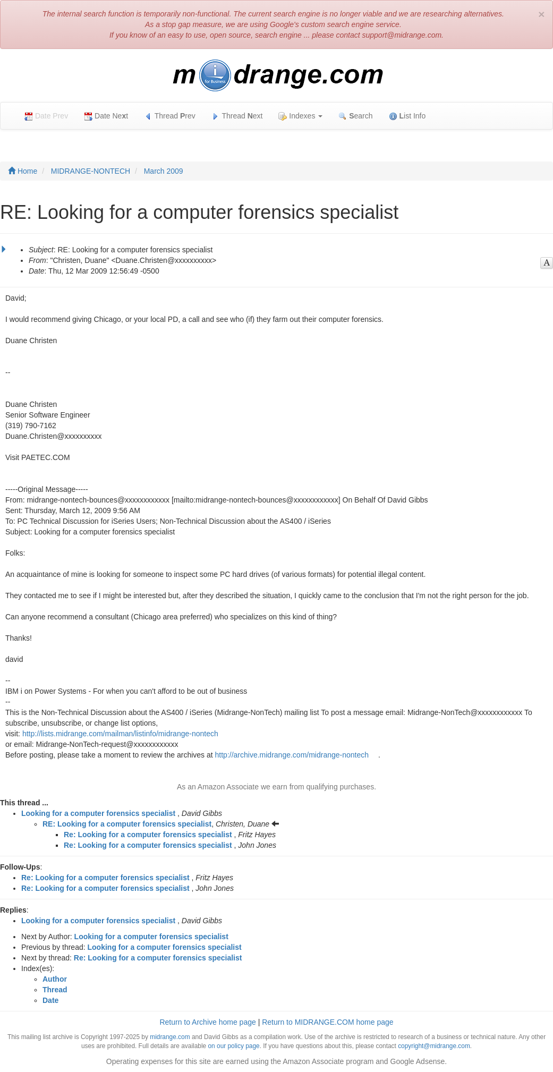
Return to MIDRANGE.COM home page (327, 1022)
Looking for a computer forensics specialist (98, 813)
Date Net (106, 116)
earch (355, 116)
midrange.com (170, 1037)
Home (22, 171)
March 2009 (163, 171)
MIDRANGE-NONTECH (90, 171)
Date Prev (46, 116)
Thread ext (237, 116)
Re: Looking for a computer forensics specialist (148, 834)
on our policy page (233, 1046)
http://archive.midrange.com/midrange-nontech (292, 755)
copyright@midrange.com (434, 1046)
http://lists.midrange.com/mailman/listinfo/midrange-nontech (120, 733)
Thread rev (169, 116)
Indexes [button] (300, 116)
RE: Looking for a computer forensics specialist (126, 824)
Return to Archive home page (207, 1022)
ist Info (407, 116)
